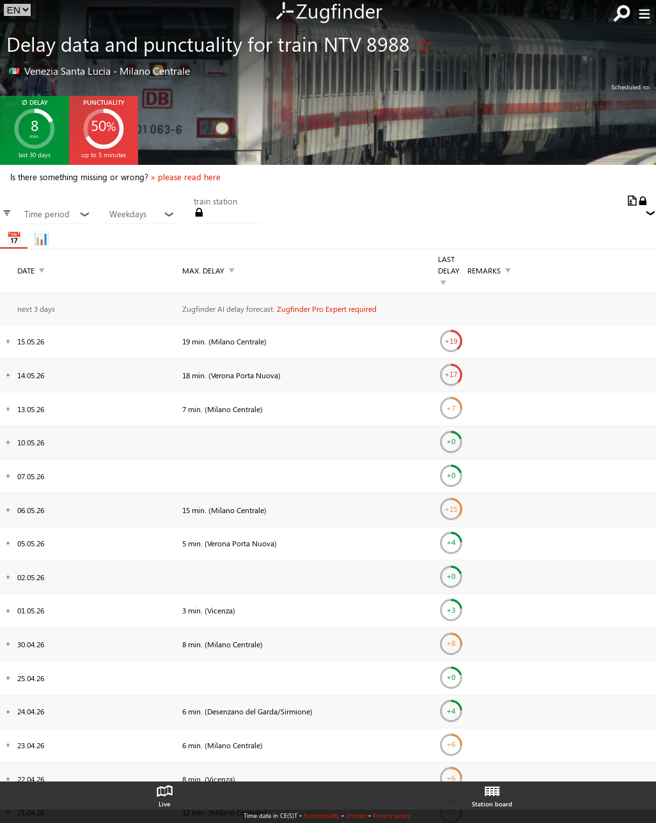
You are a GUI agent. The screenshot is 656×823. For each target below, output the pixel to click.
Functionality (322, 815)
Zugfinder (328, 12)
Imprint (356, 815)
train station (215, 201)
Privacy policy (392, 815)
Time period (57, 214)
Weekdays (142, 214)
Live (164, 792)
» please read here (186, 177)
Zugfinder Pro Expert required (327, 309)
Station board (492, 792)
